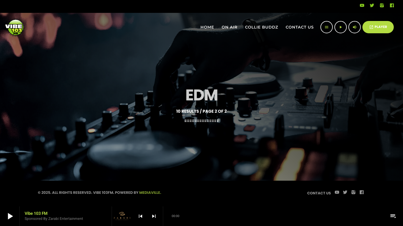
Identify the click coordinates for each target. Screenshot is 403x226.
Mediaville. (150, 192)
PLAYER (378, 27)
